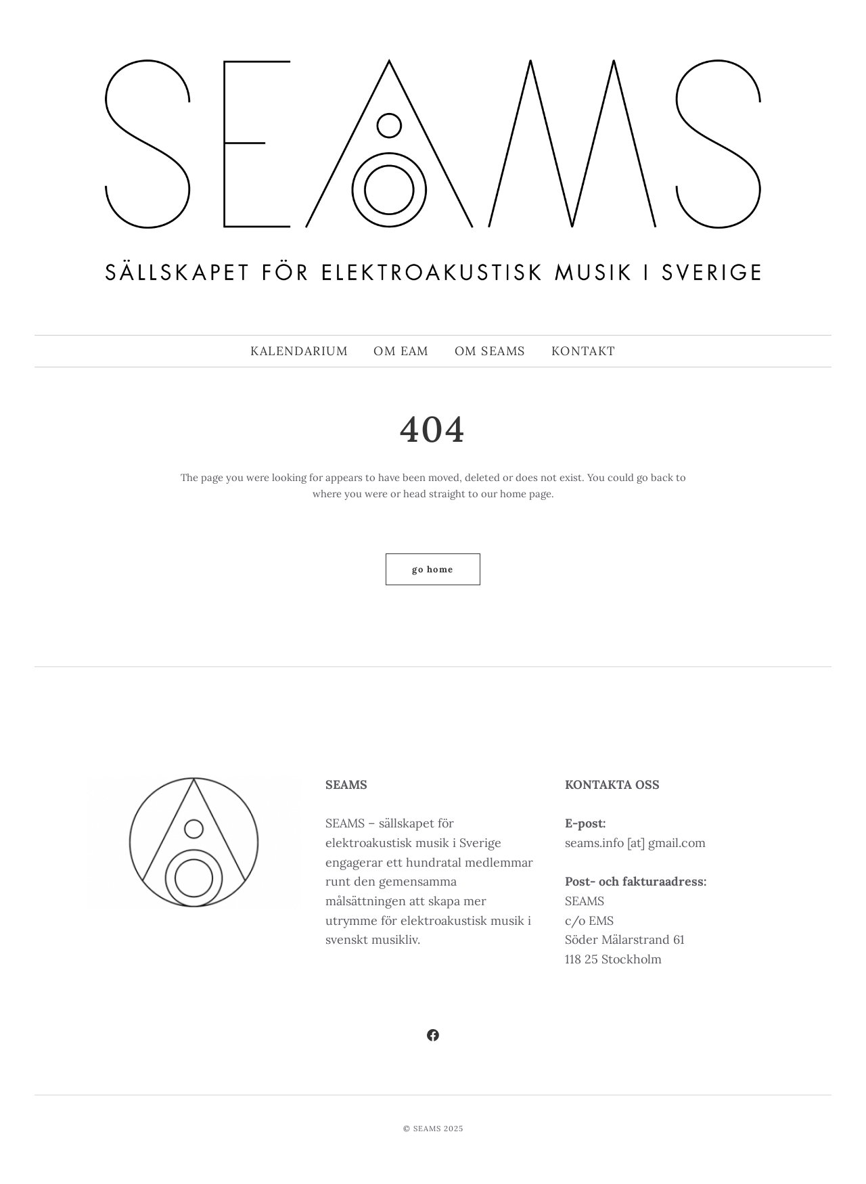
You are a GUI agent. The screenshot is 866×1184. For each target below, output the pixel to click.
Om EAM (401, 351)
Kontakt (583, 351)
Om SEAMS (490, 351)
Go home (433, 569)
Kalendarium (299, 351)
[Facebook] (433, 1037)
